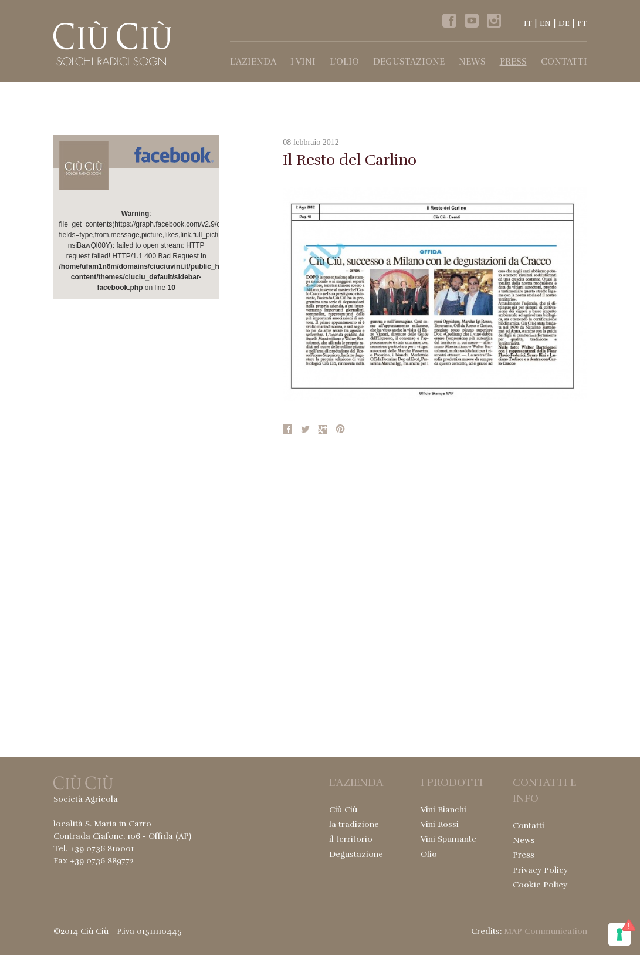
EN (545, 23)
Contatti (564, 61)
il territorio (351, 839)
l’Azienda (253, 61)
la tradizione (354, 824)
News (472, 61)
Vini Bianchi (443, 810)
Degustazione (409, 61)
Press (513, 61)
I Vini (303, 61)
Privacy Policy (540, 870)
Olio (429, 854)
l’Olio (344, 61)
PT (582, 23)
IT (528, 23)
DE (564, 23)
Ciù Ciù (343, 810)
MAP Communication (545, 931)
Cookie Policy (540, 885)
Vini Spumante (448, 839)
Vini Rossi (440, 824)
